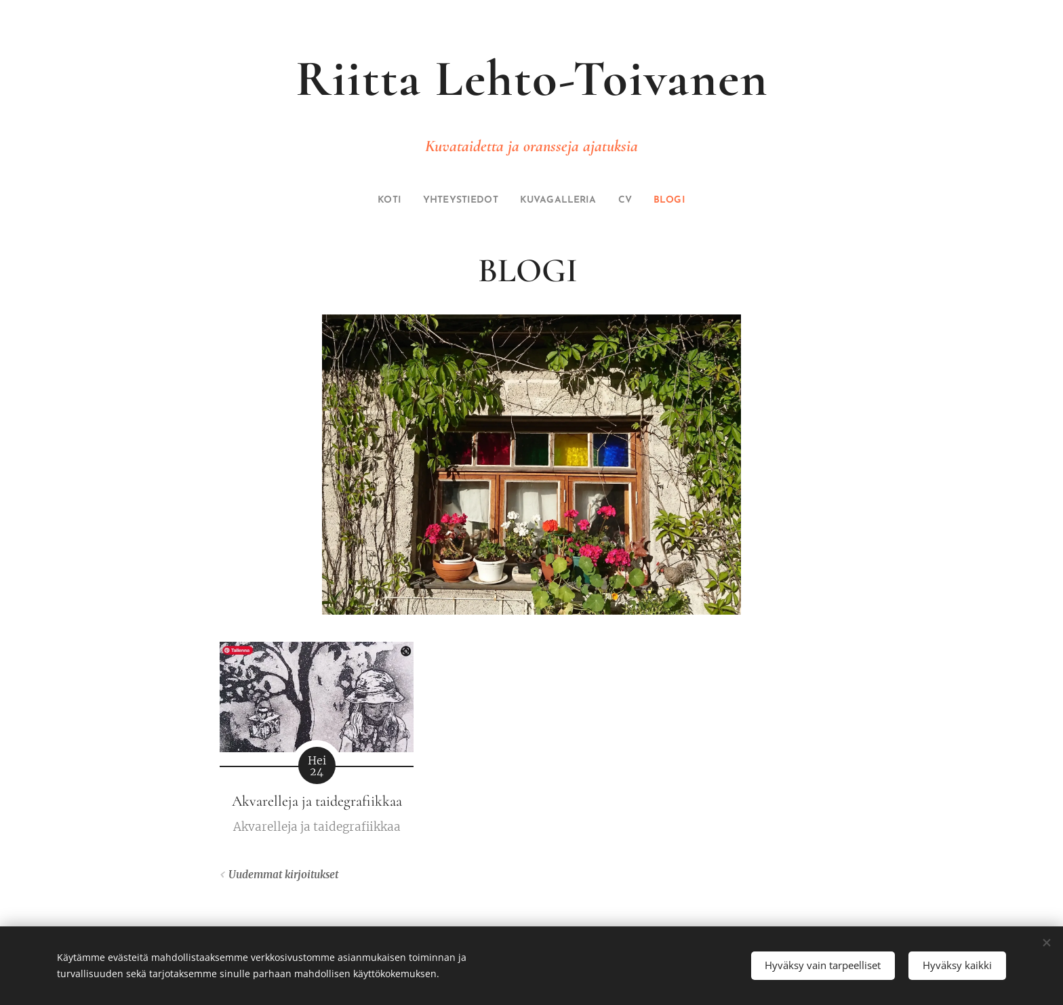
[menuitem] (377, 201)
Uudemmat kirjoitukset (283, 874)
